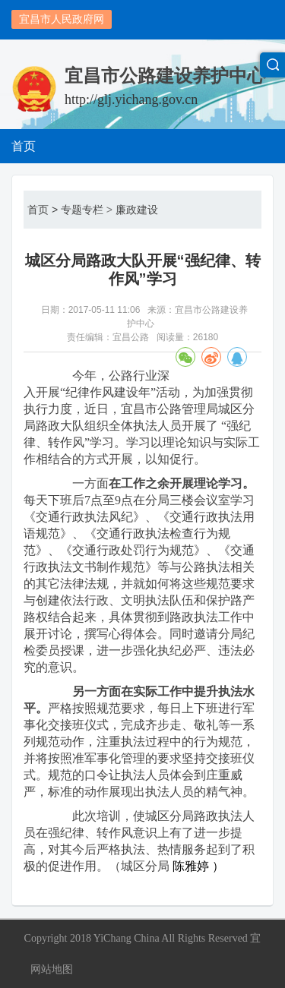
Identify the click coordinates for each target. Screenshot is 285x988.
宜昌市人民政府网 (61, 19)
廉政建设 (137, 210)
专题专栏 (82, 210)
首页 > (42, 210)
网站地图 (51, 969)
